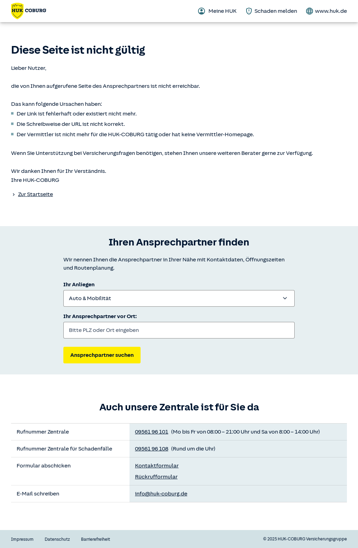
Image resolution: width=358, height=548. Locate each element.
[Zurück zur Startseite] (28, 11)
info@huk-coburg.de (161, 494)
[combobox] (179, 298)
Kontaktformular (157, 466)
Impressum (22, 539)
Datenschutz (57, 539)
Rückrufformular (156, 477)
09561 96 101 (151, 432)
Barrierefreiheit (95, 539)
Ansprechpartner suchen (102, 355)
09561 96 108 (151, 449)
